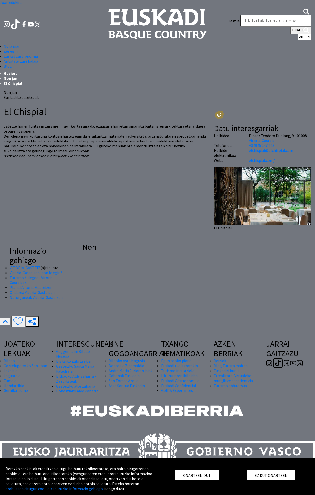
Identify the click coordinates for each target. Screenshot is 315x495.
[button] (306, 11)
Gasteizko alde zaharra (75, 386)
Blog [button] (8, 66)
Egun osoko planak (177, 360)
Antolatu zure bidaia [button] (21, 61)
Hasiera (11, 73)
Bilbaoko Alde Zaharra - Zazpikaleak (76, 379)
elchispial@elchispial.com (271, 150)
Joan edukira (11, 2)
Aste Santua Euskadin (127, 385)
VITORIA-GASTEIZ (25, 267)
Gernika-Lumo (16, 390)
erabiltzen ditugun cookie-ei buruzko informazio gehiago (54, 488)
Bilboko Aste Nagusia (127, 360)
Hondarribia (14, 385)
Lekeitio (11, 370)
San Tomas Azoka (123, 380)
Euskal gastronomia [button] (21, 56)
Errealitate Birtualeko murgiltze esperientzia (233, 378)
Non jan (10, 78)
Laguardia (12, 375)
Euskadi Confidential (178, 385)
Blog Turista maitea (231, 365)
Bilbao (9, 360)
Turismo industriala (177, 370)
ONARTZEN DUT (197, 475)
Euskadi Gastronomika (180, 380)
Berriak (220, 360)
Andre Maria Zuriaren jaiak (131, 370)
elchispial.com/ (262, 160)
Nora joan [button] (12, 46)
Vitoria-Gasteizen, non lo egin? (36, 272)
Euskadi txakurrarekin (179, 365)
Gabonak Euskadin (124, 375)
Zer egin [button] (11, 51)
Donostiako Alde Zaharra (77, 391)
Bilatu (300, 30)
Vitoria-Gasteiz (262, 140)
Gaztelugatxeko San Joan (25, 365)
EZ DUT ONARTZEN (271, 475)
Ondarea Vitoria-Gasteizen (32, 292)
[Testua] (275, 21)
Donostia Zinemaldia (126, 365)
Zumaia (10, 380)
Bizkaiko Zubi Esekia (73, 361)
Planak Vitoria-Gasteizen (31, 287)
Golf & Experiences (177, 390)
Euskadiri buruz (226, 370)
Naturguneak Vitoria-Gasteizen (36, 297)
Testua (234, 20)
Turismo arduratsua (230, 385)
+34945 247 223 (261, 145)
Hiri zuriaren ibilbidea (179, 375)
